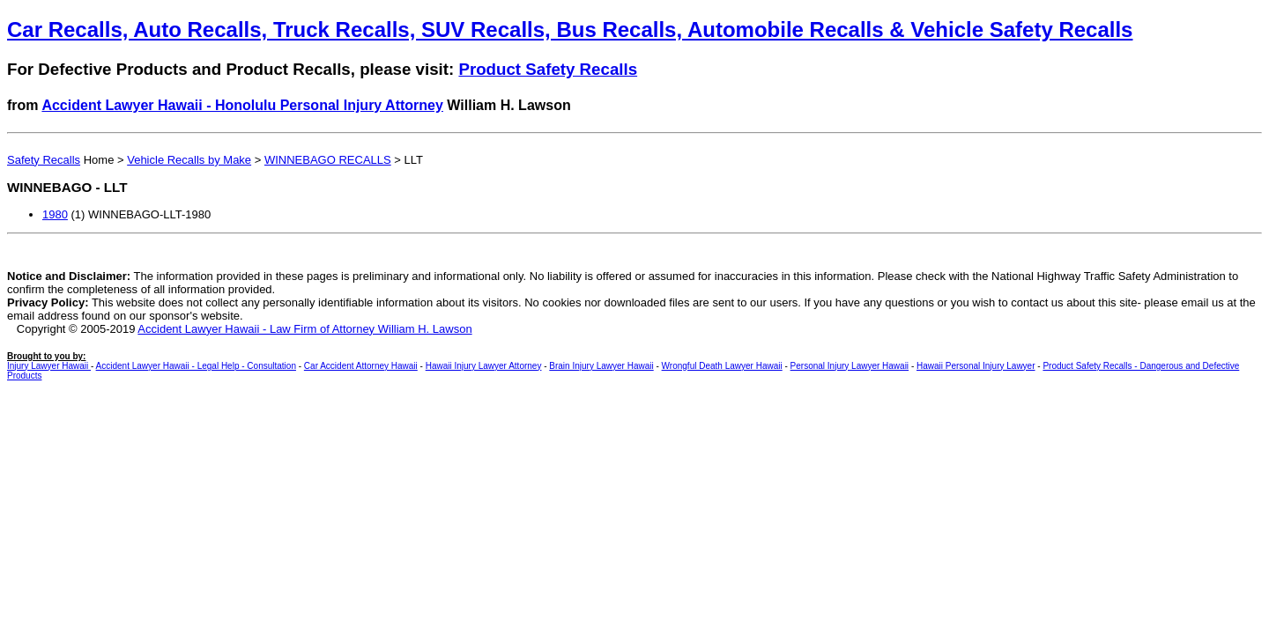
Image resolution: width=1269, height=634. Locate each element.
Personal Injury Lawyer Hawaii (849, 366)
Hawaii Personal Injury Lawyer (975, 366)
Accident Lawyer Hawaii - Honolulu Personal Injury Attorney (242, 105)
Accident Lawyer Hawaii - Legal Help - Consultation (196, 366)
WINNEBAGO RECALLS (327, 159)
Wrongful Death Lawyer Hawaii (722, 366)
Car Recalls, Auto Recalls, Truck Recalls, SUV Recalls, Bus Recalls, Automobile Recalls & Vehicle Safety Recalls (569, 29)
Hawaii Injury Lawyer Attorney (484, 366)
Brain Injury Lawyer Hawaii (601, 366)
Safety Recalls (43, 159)
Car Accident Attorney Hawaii (361, 366)
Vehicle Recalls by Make (189, 159)
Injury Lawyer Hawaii (49, 366)
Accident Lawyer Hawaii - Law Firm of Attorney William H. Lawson (304, 328)
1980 (55, 214)
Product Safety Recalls (547, 69)
